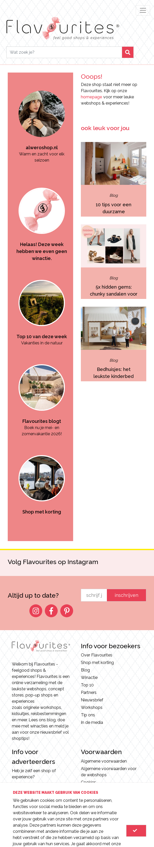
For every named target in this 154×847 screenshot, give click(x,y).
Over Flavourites (96, 655)
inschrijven (126, 595)
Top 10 (87, 685)
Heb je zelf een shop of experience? (34, 773)
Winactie (89, 677)
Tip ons (88, 715)
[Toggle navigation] (143, 10)
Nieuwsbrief (92, 700)
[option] (42, 118)
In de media (92, 722)
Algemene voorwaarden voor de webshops (108, 771)
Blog (85, 670)
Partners (89, 692)
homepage (91, 96)
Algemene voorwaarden (104, 761)
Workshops (91, 707)
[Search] (64, 52)
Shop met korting (97, 662)
